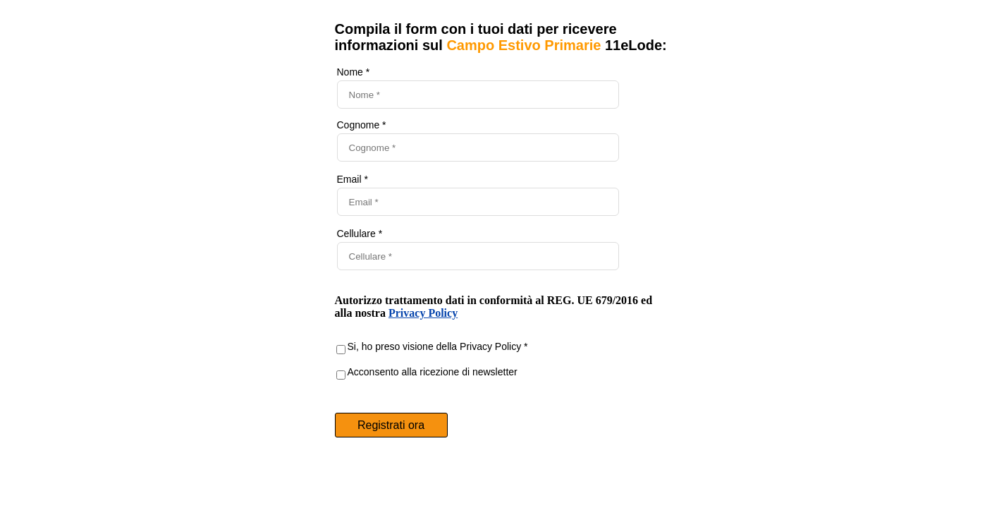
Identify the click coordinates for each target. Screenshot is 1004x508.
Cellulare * (360, 233)
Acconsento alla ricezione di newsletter (433, 371)
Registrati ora (390, 425)
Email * (352, 179)
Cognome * (361, 125)
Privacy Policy (423, 313)
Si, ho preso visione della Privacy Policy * (438, 346)
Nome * (353, 72)
